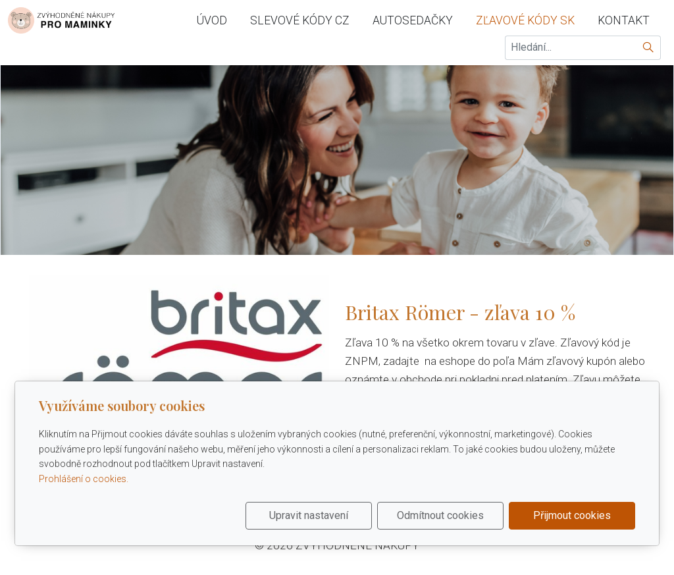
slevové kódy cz (300, 20)
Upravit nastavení (308, 515)
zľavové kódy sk (525, 20)
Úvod (212, 20)
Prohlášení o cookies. (83, 479)
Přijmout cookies (572, 515)
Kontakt (624, 20)
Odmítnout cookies (440, 515)
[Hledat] (648, 48)
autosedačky (413, 20)
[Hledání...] (570, 48)
